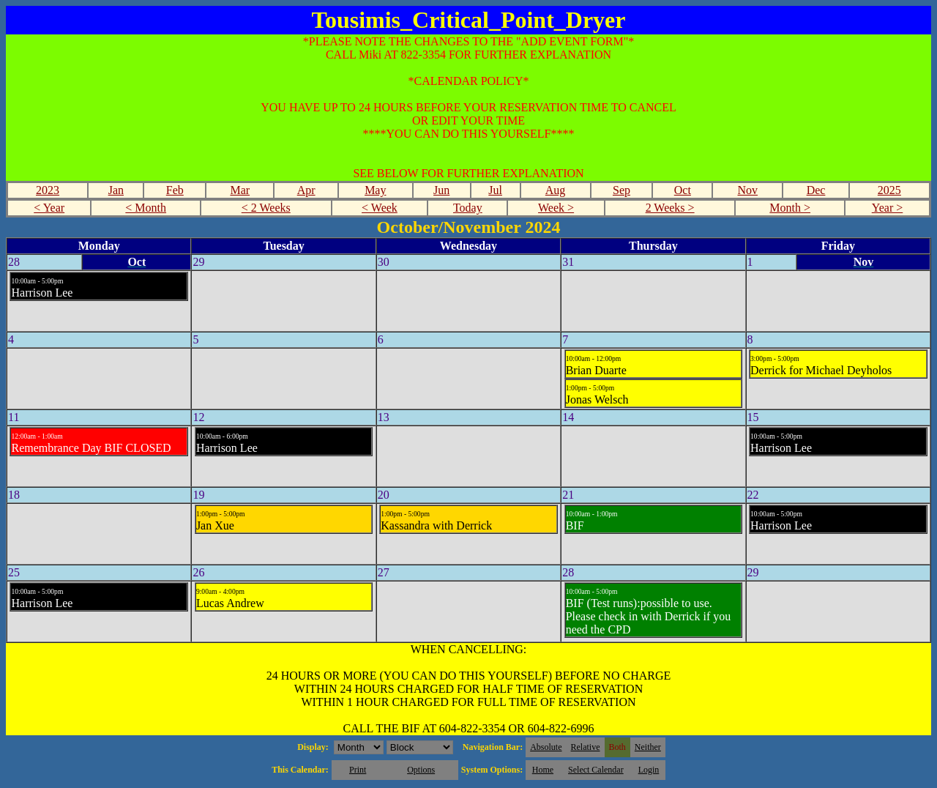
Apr (306, 190)
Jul (495, 190)
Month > (789, 207)
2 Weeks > (670, 207)
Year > (887, 207)
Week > (556, 207)
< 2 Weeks (266, 207)
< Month (145, 207)
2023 (47, 190)
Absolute (545, 747)
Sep (621, 190)
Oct (682, 190)
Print (357, 770)
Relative (585, 747)
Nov (748, 190)
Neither (648, 747)
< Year (49, 207)
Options (421, 770)
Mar (240, 190)
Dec (816, 190)
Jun (441, 190)
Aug (555, 190)
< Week (379, 207)
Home (542, 770)
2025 (889, 190)
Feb (175, 190)
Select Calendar (596, 770)
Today (467, 207)
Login (649, 770)
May (375, 190)
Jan (116, 190)
